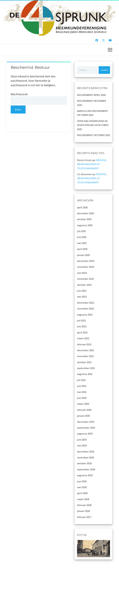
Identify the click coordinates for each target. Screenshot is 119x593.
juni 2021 (81, 386)
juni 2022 (81, 326)
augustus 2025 (85, 225)
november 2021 (85, 356)
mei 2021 (82, 392)
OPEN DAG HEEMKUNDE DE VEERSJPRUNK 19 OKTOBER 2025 (92, 125)
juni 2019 (81, 439)
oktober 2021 (84, 362)
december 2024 (85, 261)
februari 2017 (84, 517)
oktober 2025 (84, 219)
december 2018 (85, 451)
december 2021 (85, 350)
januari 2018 (83, 511)
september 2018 (86, 469)
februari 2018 (84, 505)
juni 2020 (81, 398)
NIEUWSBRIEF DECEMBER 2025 (91, 103)
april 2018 (82, 493)
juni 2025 (81, 237)
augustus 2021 (85, 374)
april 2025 (82, 249)
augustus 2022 (85, 314)
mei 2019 (82, 445)
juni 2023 (81, 290)
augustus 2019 (85, 433)
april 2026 (82, 207)
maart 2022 (83, 338)
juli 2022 (81, 320)
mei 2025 (82, 243)
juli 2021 (81, 380)
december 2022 (85, 302)
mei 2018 (82, 487)
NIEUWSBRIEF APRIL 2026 (91, 95)
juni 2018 (81, 481)
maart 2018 (83, 499)
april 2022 (82, 332)
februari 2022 (84, 344)
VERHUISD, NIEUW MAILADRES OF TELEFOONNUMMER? (92, 164)
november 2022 (85, 308)
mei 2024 (82, 273)
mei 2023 (82, 296)
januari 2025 (83, 255)
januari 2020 (83, 415)
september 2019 (86, 427)
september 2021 (86, 368)
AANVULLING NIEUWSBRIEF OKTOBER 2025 (92, 113)
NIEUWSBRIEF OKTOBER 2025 (93, 135)
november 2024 (85, 267)
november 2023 (85, 278)
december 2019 (85, 421)
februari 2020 (84, 410)
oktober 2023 (84, 284)
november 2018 (85, 457)
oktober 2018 (84, 463)
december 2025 (85, 213)
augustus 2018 (85, 475)
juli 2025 (81, 231)
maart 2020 (83, 403)
